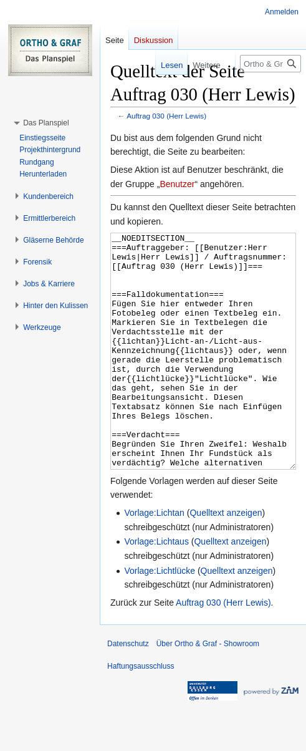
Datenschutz (128, 690)
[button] (46, 123)
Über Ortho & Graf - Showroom (207, 690)
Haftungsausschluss (140, 713)
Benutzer (177, 184)
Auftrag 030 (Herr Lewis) (166, 116)
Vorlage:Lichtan (154, 559)
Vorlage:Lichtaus (156, 588)
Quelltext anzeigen (225, 559)
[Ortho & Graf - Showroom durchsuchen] (270, 63)
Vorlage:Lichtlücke (159, 618)
